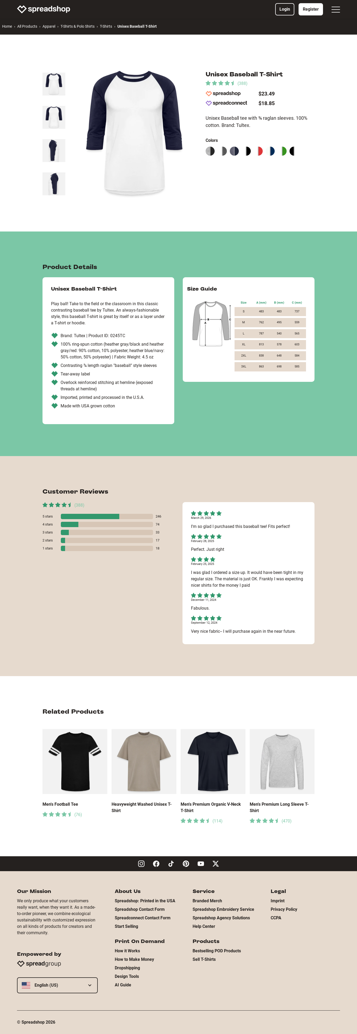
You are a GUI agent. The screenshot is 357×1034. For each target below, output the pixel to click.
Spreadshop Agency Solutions (221, 917)
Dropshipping (127, 967)
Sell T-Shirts (204, 959)
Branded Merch (207, 900)
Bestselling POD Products (217, 950)
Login (284, 9)
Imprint (277, 900)
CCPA (276, 917)
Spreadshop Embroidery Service (223, 909)
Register (311, 9)
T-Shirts (106, 26)
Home (7, 26)
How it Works (127, 950)
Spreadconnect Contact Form (143, 917)
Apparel (48, 26)
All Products (27, 26)
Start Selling (126, 926)
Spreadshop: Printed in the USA (145, 900)
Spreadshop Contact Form (140, 909)
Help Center (204, 926)
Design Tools (127, 976)
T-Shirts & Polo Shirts (78, 26)
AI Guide (123, 984)
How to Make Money (134, 959)
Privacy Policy (284, 909)
